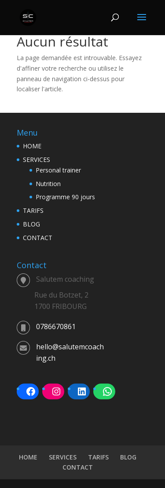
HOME (32, 146)
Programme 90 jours (65, 197)
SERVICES (36, 159)
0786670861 (56, 326)
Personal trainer (58, 170)
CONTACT (37, 237)
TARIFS (33, 210)
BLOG (31, 224)
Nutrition (48, 183)
